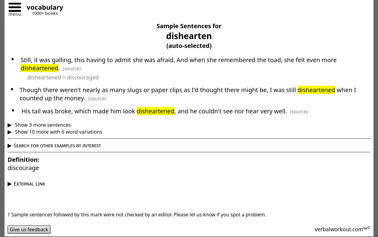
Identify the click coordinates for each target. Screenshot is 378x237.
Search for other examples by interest (57, 145)
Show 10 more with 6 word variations (58, 131)
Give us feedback (29, 229)
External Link (29, 183)
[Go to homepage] (42, 8)
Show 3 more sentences (42, 124)
